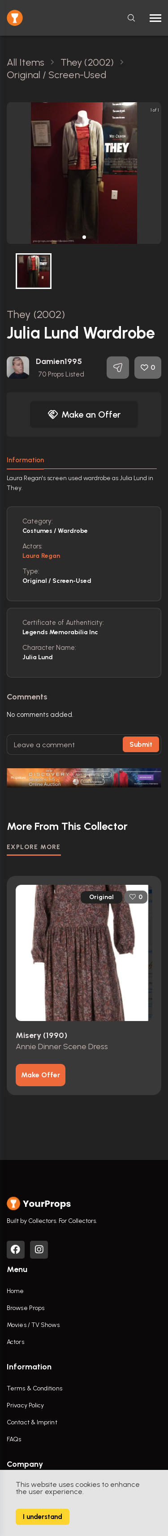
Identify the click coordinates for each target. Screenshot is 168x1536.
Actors (15, 1342)
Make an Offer (84, 414)
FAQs (14, 1439)
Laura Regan (41, 556)
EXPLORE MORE (34, 847)
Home (15, 1291)
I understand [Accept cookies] (42, 1517)
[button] (84, 237)
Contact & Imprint (32, 1422)
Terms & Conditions (34, 1388)
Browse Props (25, 1308)
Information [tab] (25, 460)
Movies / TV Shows (33, 1325)
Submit (140, 745)
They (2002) (36, 314)
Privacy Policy (25, 1405)
